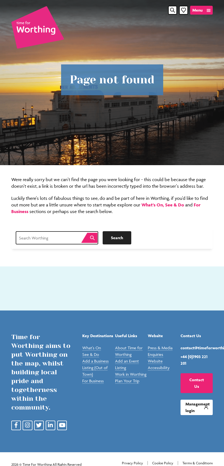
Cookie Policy (162, 463)
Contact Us (196, 383)
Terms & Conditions (197, 463)
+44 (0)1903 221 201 (194, 360)
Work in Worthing (130, 374)
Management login (197, 407)
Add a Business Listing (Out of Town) (95, 367)
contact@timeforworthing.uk (197, 347)
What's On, (153, 205)
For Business (93, 380)
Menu (197, 10)
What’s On (91, 347)
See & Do (175, 205)
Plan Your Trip (127, 380)
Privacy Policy (132, 463)
